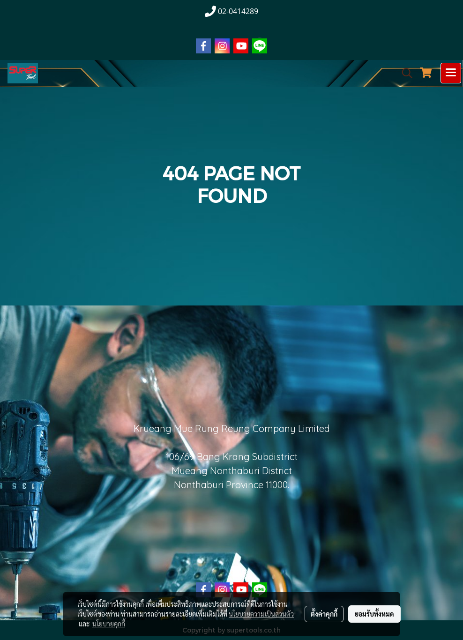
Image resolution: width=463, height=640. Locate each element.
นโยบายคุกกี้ (108, 623)
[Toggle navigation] (451, 73)
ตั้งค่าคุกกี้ (324, 614)
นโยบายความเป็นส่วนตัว (261, 614)
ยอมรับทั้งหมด (374, 614)
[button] (404, 73)
